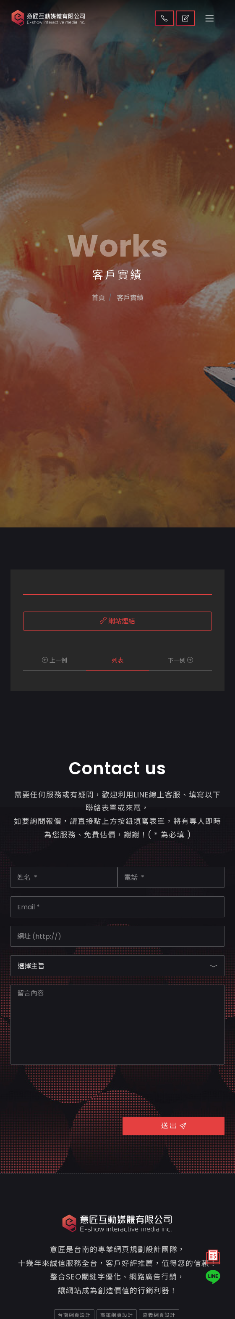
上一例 (54, 660)
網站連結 (117, 621)
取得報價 (185, 18)
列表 (117, 660)
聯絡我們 (164, 18)
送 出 (173, 1126)
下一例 (180, 660)
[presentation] (74, 1089)
